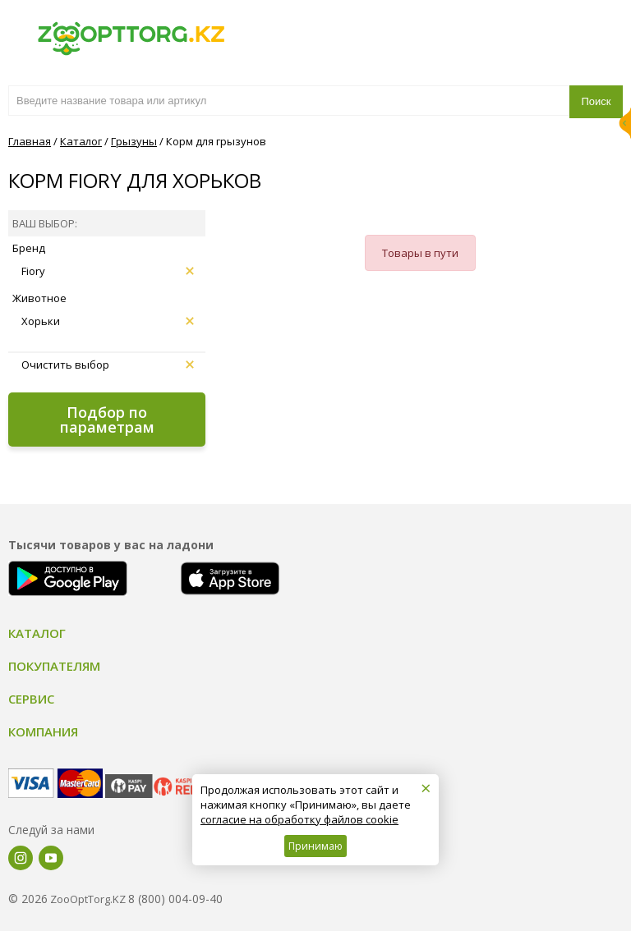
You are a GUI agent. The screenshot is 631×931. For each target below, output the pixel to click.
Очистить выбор (107, 364)
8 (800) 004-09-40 (175, 898)
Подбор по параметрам (107, 419)
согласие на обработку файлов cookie (299, 819)
